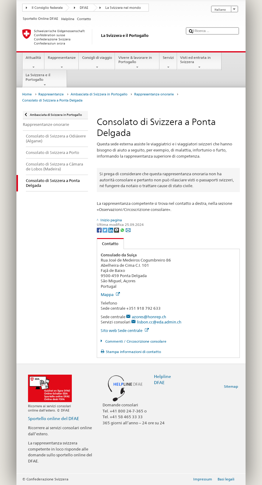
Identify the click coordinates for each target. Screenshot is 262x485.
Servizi (168, 62)
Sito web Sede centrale (125, 330)
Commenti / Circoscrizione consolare (135, 341)
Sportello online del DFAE (53, 418)
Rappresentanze (62, 62)
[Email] (128, 229)
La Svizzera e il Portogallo (45, 80)
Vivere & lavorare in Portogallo (137, 62)
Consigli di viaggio (97, 62)
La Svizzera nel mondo (123, 8)
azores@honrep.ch (149, 316)
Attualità (33, 62)
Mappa (110, 294)
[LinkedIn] (111, 229)
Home (27, 94)
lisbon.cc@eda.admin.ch (159, 321)
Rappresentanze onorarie (154, 94)
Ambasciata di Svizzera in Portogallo (99, 94)
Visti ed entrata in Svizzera (199, 62)
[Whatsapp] (123, 229)
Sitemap (231, 386)
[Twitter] (105, 229)
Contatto (108, 243)
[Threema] (117, 229)
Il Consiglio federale (47, 8)
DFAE (84, 8)
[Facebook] (100, 229)
